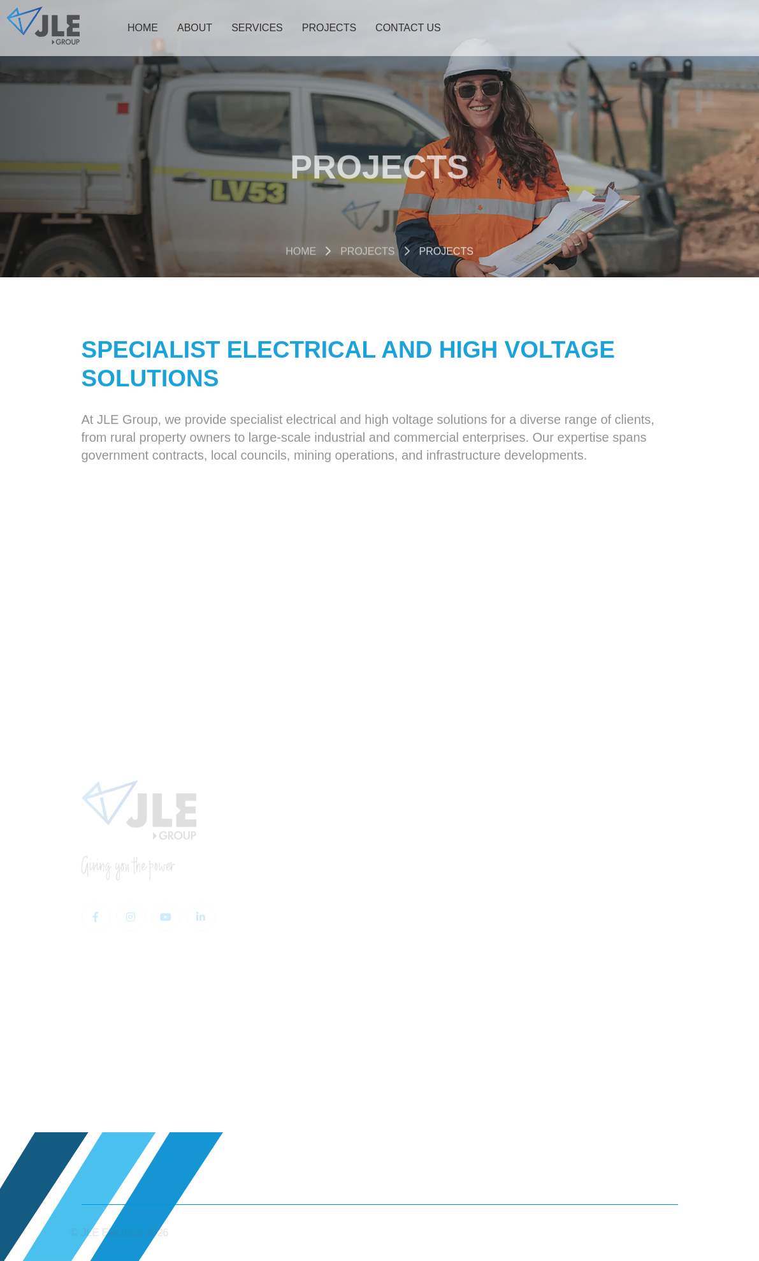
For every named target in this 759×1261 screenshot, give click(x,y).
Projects (329, 27)
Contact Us (408, 27)
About (194, 27)
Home (142, 27)
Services (257, 27)
